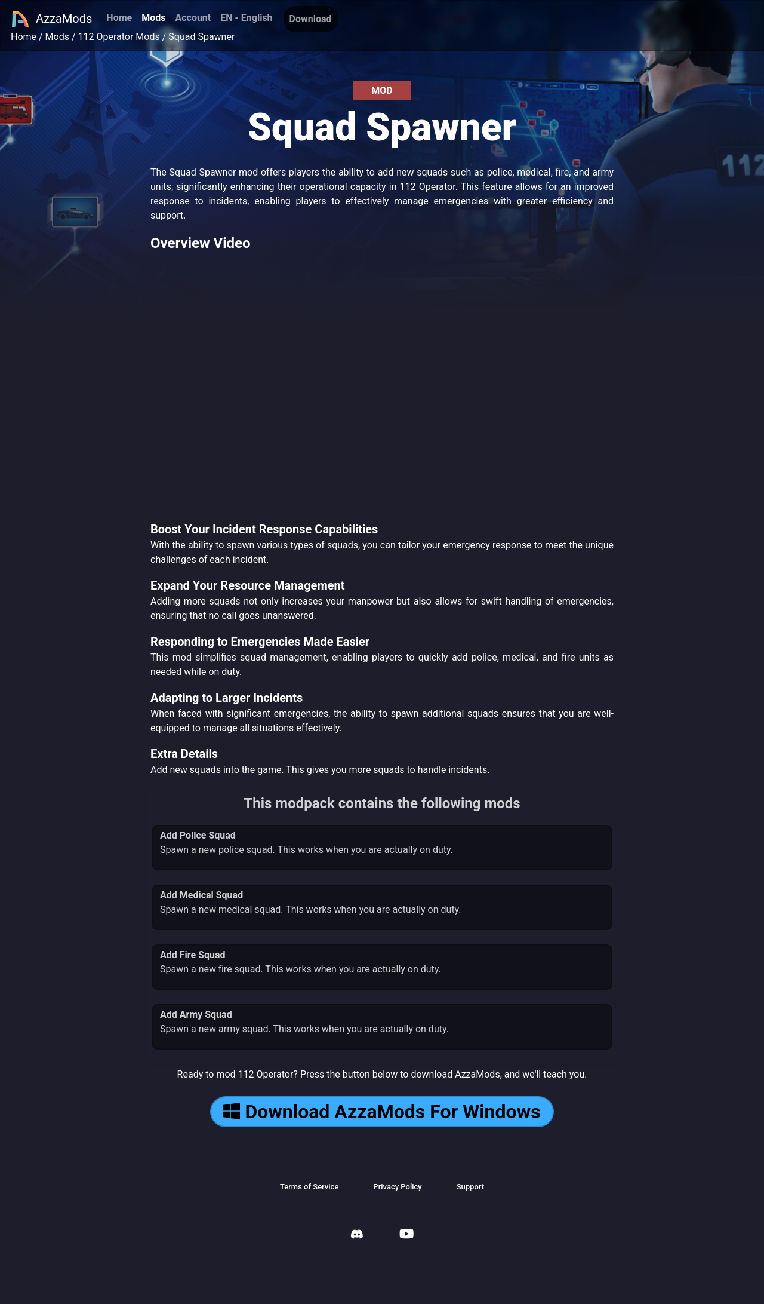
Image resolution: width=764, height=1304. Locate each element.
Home (119, 17)
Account (193, 17)
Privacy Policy (397, 1186)
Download (310, 18)
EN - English (246, 17)
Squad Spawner (201, 36)
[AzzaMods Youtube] (406, 1235)
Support (470, 1186)
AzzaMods (51, 19)
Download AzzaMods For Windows (381, 1111)
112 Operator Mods (119, 36)
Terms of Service (309, 1186)
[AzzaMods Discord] (356, 1236)
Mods (153, 17)
